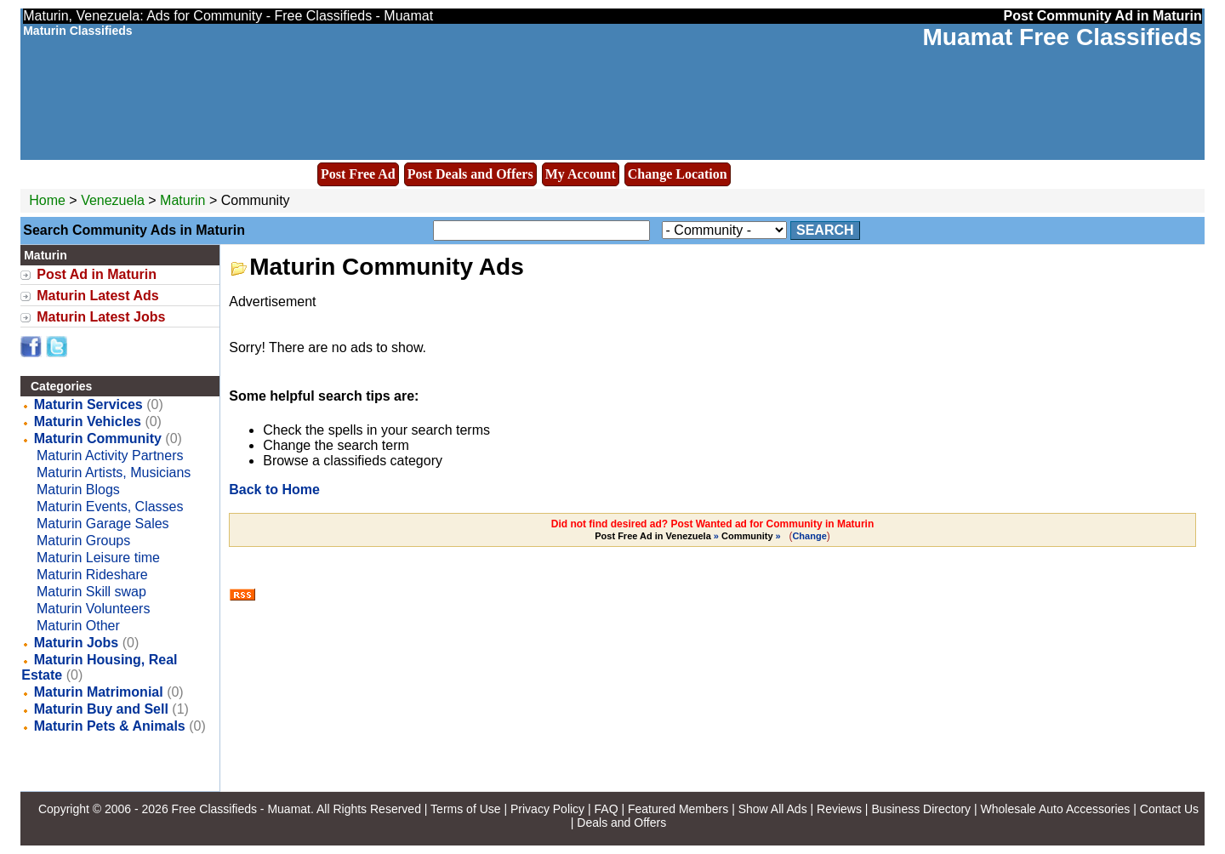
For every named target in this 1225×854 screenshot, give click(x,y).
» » (689, 536)
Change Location (677, 174)
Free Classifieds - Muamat (241, 809)
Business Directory (921, 809)
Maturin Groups (83, 540)
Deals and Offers (621, 822)
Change (809, 536)
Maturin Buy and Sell (101, 709)
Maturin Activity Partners (110, 455)
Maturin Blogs (78, 489)
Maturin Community (98, 438)
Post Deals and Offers (470, 174)
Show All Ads (772, 809)
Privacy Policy (547, 809)
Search (825, 230)
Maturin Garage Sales (103, 523)
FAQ (606, 809)
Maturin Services (88, 404)
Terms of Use (465, 809)
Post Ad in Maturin (97, 274)
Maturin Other (78, 625)
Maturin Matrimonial (98, 692)
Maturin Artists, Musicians (114, 472)
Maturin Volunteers (93, 608)
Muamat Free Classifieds (1061, 37)
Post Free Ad (358, 174)
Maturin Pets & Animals (109, 726)
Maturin (184, 200)
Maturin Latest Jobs (101, 317)
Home (47, 200)
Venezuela (113, 200)
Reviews (839, 809)
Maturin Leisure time (98, 557)
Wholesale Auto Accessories (1056, 809)
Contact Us (1169, 809)
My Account (580, 174)
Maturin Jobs (76, 642)
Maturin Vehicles (87, 421)
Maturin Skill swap (91, 591)
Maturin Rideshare (92, 574)
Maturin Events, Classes (110, 506)
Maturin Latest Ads (97, 295)
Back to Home (274, 489)
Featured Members (678, 809)
